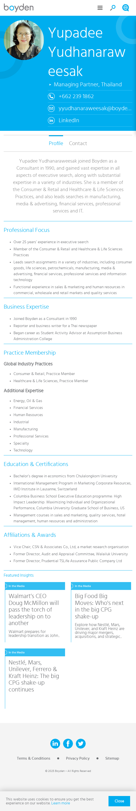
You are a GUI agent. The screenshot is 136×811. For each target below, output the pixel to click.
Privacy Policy (78, 758)
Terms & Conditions (33, 758)
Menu (100, 8)
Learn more (60, 803)
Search (113, 8)
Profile (56, 143)
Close (119, 801)
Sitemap (112, 758)
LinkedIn (69, 120)
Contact (78, 143)
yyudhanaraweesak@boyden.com (95, 108)
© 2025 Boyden (55, 770)
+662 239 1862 (76, 96)
